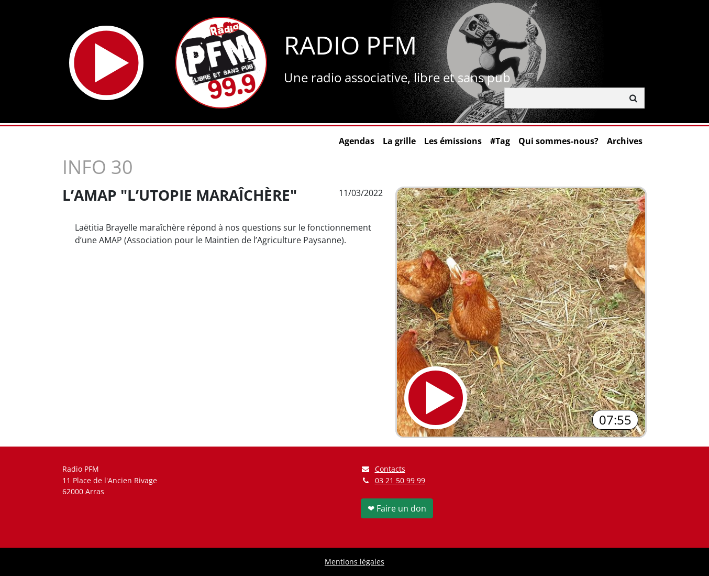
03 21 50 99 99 (400, 480)
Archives (624, 141)
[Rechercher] (564, 98)
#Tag (500, 141)
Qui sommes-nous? (558, 141)
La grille (399, 141)
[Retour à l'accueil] (221, 62)
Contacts (383, 469)
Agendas (356, 141)
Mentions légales (354, 562)
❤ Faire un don (397, 508)
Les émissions (453, 141)
